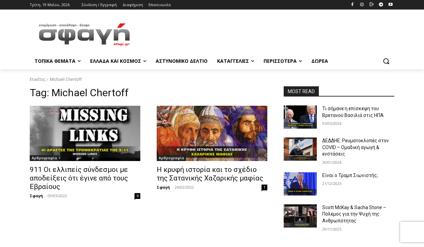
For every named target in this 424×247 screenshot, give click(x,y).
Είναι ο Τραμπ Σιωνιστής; (350, 175)
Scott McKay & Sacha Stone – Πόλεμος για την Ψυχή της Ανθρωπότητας (354, 214)
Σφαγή (36, 195)
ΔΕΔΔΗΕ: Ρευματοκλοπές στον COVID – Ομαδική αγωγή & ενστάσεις (355, 147)
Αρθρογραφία (44, 158)
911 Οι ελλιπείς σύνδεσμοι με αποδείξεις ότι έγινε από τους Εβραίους (79, 178)
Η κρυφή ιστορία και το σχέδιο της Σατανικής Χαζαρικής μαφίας (210, 173)
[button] (386, 61)
